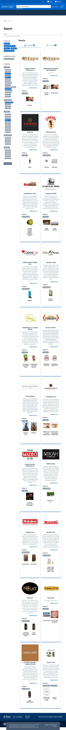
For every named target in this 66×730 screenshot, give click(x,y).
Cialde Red (46, 168)
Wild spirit (33, 434)
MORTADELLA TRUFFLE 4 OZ (54, 366)
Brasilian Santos (25, 566)
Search (6, 34)
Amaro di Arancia (55, 700)
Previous (41, 89)
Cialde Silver (54, 168)
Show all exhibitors (19, 8)
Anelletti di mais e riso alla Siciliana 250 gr (46, 435)
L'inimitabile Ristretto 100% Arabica (25, 636)
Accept (55, 726)
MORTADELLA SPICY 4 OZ (47, 366)
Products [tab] (51, 46)
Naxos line (29, 106)
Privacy (47, 724)
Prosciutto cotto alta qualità (54, 623)
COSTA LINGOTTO (54, 230)
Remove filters (8, 163)
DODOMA (30, 302)
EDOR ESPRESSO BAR (29, 704)
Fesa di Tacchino (46, 623)
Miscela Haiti (34, 566)
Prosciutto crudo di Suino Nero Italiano (29, 506)
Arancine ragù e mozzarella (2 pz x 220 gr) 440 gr (54, 435)
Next (60, 89)
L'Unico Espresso (34, 635)
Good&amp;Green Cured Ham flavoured (33, 367)
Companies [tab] (29, 46)
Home (5, 21)
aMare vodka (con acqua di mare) (47, 701)
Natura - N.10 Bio (50, 502)
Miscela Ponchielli (50, 300)
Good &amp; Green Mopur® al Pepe (25, 367)
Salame (29, 168)
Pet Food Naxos (54, 93)
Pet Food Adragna (47, 94)
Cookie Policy (53, 724)
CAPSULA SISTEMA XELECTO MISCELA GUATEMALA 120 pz (30, 233)
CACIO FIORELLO (46, 230)
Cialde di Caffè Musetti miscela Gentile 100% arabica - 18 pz (50, 571)
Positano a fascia (25, 435)
